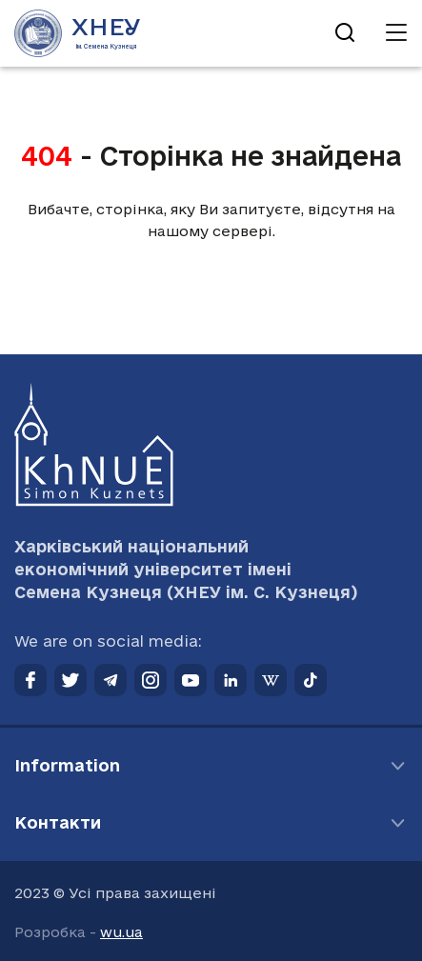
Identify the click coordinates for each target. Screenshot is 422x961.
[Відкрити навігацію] (396, 33)
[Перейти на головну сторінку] (77, 33)
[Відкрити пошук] (345, 33)
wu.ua (121, 932)
